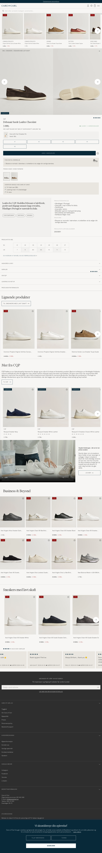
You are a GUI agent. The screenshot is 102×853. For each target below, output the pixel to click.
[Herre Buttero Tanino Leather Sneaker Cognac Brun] (78, 26)
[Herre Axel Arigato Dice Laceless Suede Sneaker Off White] (38, 553)
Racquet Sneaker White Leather (48, 432)
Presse (4, 720)
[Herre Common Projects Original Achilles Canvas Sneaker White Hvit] (12, 26)
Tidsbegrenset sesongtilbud (51, 1)
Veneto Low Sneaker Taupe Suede (54, 43)
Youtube (4, 777)
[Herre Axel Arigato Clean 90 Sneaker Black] (63, 511)
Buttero (71, 41)
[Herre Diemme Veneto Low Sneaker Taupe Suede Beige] (56, 26)
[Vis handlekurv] (94, 6)
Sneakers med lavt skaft (22, 50)
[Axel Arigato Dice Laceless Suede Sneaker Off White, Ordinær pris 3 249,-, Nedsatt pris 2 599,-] (38, 558)
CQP (4, 119)
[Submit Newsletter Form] (97, 687)
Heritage (21, 215)
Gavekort (4, 755)
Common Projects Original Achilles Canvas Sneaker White (17, 352)
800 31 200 (10, 801)
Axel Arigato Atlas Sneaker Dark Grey (11, 531)
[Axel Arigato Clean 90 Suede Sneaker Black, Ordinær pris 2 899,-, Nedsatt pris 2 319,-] (12, 558)
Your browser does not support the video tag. (37, 461)
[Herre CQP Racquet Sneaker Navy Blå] (19, 407)
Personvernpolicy (7, 723)
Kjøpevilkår (5, 716)
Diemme (49, 41)
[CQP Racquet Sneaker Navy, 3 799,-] (19, 413)
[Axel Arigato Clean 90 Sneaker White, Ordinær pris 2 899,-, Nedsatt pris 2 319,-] (89, 516)
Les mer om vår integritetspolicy (51, 691)
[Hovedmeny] (98, 5)
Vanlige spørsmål (7, 748)
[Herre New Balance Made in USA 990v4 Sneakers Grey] (89, 553)
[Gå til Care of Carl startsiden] (9, 6)
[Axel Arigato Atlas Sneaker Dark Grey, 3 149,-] (12, 516)
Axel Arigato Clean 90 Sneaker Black (63, 530)
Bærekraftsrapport (7, 727)
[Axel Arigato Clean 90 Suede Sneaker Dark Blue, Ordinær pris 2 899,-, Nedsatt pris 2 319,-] (54, 619)
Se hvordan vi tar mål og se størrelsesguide (19, 255)
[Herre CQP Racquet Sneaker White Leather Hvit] (53, 407)
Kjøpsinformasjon (7, 741)
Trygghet (4, 709)
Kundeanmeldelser (7, 752)
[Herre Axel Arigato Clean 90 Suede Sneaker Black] (12, 553)
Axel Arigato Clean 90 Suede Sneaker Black (10, 573)
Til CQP (7, 382)
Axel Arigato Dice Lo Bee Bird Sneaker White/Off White (61, 573)
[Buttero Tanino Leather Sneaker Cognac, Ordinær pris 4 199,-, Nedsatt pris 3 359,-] (78, 30)
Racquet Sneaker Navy (11, 432)
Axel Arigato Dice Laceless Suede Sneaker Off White (37, 573)
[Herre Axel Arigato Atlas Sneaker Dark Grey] (12, 511)
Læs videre (77, 832)
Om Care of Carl (7, 713)
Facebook (5, 774)
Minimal (30, 215)
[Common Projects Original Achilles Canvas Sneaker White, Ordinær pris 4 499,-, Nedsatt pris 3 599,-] (13, 30)
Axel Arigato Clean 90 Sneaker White (87, 531)
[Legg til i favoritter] (32, 311)
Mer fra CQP (11, 365)
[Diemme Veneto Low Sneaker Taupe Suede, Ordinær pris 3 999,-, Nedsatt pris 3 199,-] (56, 30)
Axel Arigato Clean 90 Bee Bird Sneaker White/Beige (36, 531)
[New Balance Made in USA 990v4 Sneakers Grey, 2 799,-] (89, 558)
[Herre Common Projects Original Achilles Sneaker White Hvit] (34, 26)
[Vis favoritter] (91, 6)
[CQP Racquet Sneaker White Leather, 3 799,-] (53, 413)
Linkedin (4, 781)
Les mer (88, 473)
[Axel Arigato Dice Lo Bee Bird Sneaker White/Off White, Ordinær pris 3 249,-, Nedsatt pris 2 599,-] (63, 558)
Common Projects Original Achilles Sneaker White (51, 352)
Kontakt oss (5, 745)
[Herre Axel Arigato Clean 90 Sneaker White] (89, 511)
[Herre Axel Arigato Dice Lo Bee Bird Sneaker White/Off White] (63, 553)
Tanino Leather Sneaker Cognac (76, 43)
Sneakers (9, 50)
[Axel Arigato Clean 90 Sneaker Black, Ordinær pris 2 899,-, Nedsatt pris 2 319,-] (63, 516)
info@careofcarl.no (13, 799)
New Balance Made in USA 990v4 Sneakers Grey (88, 573)
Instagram (5, 770)
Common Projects (8, 41)
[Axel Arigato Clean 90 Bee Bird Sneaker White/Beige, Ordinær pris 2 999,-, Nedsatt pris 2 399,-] (38, 516)
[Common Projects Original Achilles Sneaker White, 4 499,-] (34, 30)
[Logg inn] (88, 6)
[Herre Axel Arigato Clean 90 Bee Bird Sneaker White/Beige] (38, 511)
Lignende (16, 297)
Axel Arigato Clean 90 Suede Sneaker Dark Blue (52, 638)
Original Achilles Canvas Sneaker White (12, 43)
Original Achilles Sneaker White (32, 43)
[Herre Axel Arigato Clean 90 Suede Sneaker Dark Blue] (54, 614)
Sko (3, 50)
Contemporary (9, 215)
